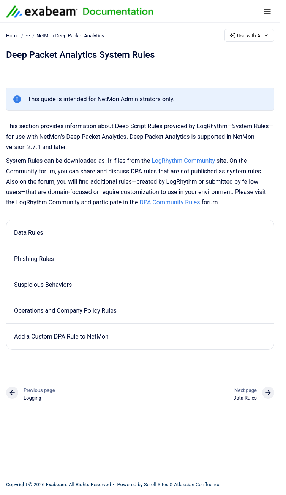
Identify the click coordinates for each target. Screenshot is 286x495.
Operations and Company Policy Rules (65, 310)
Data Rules (28, 232)
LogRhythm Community (183, 160)
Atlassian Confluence (197, 484)
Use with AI (249, 35)
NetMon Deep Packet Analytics (70, 35)
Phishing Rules (34, 259)
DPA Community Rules (169, 202)
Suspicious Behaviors (43, 284)
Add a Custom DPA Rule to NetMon (61, 336)
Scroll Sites (156, 484)
